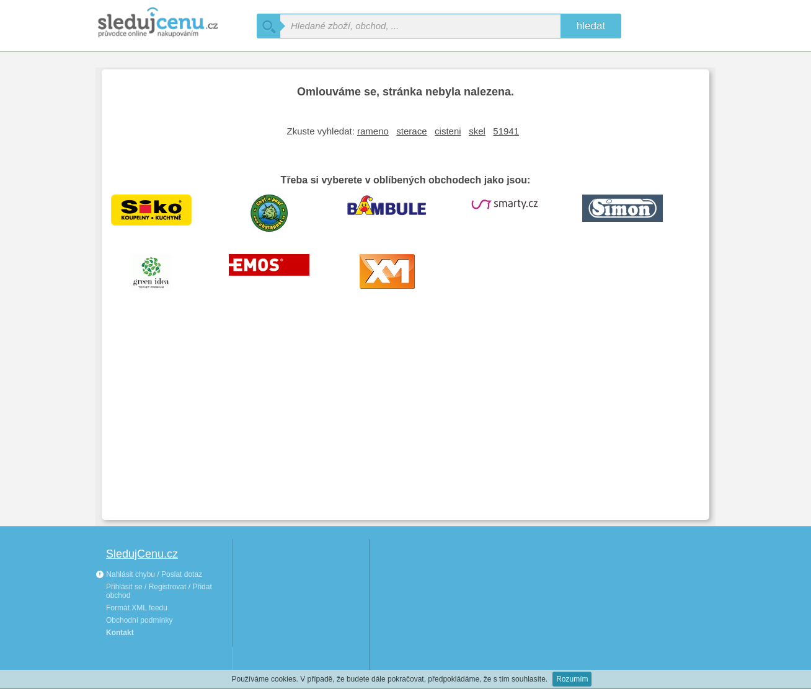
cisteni (448, 131)
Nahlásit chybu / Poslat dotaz (148, 574)
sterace (411, 131)
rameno (373, 131)
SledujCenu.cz (142, 554)
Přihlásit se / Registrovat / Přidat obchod (159, 591)
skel (477, 131)
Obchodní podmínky (139, 620)
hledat (591, 26)
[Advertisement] (405, 417)
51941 (506, 131)
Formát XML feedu (136, 607)
